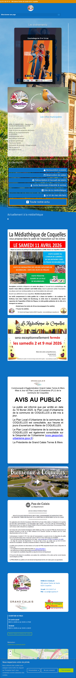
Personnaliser (33, 670)
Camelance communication (16, 645)
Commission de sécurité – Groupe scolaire (22, 145)
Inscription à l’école (15, 150)
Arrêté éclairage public (16, 136)
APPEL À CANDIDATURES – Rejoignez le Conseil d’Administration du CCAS (21, 125)
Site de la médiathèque (55, 190)
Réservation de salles (56, 175)
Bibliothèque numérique (16, 138)
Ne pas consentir (49, 670)
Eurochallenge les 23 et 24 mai (38, 38)
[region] (38, 668)
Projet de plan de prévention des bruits (21, 130)
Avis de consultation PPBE (17, 128)
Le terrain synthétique (16, 141)
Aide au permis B (14, 147)
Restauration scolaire (56, 170)
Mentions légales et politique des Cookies (20, 633)
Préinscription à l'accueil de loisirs (50, 180)
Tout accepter (66, 670)
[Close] (74, 660)
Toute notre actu (40, 202)
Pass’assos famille (15, 143)
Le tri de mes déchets (56, 195)
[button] (10, 651)
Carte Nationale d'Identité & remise (49, 185)
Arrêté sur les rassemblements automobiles (19, 133)
